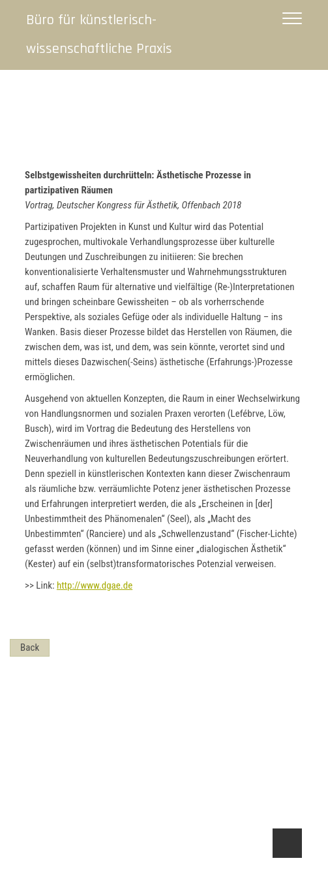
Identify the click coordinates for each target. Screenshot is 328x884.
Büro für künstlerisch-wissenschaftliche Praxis (99, 34)
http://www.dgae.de (94, 585)
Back (29, 647)
